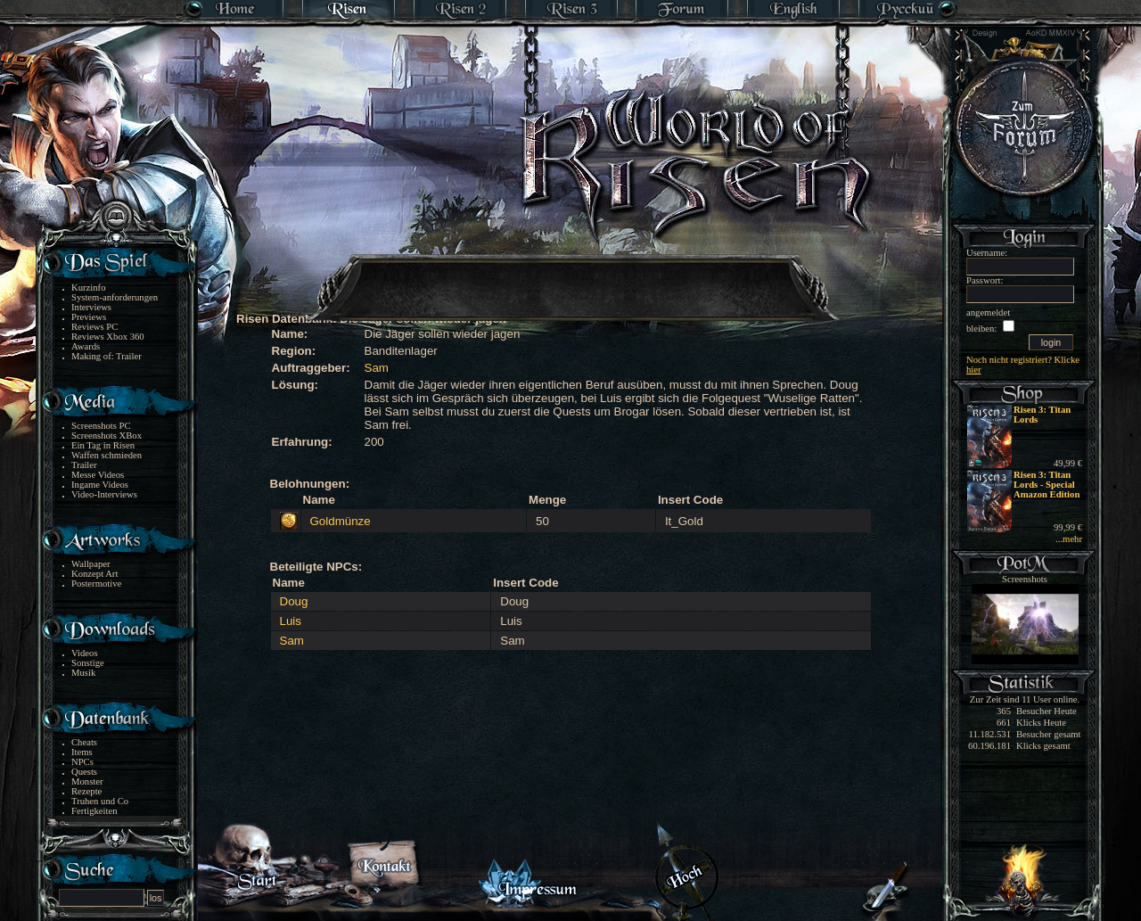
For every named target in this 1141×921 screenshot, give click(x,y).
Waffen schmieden (106, 455)
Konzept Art (94, 574)
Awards (85, 346)
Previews (88, 317)
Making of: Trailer (106, 356)
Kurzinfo (88, 287)
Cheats (84, 742)
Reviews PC (94, 327)
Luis (290, 621)
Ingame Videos (99, 484)
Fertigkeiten (94, 811)
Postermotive (96, 583)
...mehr (1068, 539)
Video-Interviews (104, 494)
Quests (84, 772)
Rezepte (86, 791)
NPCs (82, 762)
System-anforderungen (114, 297)
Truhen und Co (99, 801)
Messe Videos (97, 475)
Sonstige (87, 663)
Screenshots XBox (106, 435)
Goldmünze (340, 521)
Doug (294, 601)
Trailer (84, 465)
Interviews (91, 307)
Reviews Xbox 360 (107, 336)
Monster (87, 781)
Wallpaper (91, 564)
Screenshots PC (101, 426)
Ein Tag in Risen (103, 445)
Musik (83, 673)
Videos (84, 653)
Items (82, 752)
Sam (377, 367)
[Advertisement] (571, 276)
